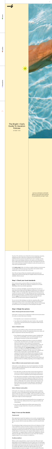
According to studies (30, 347)
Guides (2, 49)
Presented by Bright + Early (2, 111)
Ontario (13, 284)
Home (2, 16)
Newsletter (2, 83)
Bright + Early (18, 267)
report (17, 295)
